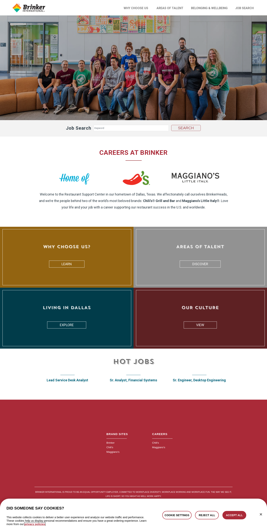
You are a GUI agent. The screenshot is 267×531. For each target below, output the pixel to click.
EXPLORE (67, 325)
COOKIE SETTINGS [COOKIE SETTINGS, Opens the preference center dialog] (177, 515)
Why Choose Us (136, 8)
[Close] (261, 514)
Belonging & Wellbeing (209, 8)
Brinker (110, 442)
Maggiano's (112, 451)
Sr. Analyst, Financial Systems (133, 380)
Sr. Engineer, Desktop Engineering (199, 380)
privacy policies (35, 524)
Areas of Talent (170, 8)
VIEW (200, 325)
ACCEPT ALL (234, 515)
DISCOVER (200, 264)
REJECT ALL (207, 515)
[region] (133, 515)
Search (186, 128)
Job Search (244, 8)
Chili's (109, 447)
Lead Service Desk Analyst (67, 380)
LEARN (67, 264)
